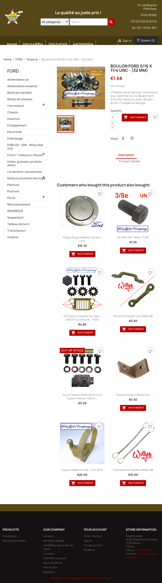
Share (123, 138)
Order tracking (92, 536)
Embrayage (15, 138)
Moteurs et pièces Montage (26, 178)
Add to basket (135, 117)
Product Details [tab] (129, 161)
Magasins (49, 572)
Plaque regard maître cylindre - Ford (82, 239)
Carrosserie (15, 106)
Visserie (12, 237)
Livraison (48, 536)
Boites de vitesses (19, 99)
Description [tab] (126, 155)
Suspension (15, 217)
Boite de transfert (19, 93)
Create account (93, 545)
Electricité (14, 132)
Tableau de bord (18, 224)
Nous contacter (52, 562)
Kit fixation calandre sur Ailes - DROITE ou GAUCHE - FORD (82, 317)
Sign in (88, 540)
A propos (48, 553)
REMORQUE (15, 211)
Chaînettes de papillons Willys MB (133, 470)
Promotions (10, 536)
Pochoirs (13, 191)
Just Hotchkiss (83, 44)
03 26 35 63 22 (143, 550)
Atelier (34, 52)
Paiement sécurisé (54, 558)
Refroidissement (18, 204)
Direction (13, 119)
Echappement (17, 125)
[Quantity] (114, 117)
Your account (95, 530)
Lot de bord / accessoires (24, 172)
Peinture (13, 185)
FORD (13, 71)
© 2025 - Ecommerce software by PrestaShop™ (81, 578)
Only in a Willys (33, 44)
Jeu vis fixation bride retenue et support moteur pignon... (82, 396)
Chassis (12, 112)
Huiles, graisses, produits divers (24, 163)
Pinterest (132, 138)
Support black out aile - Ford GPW (82, 470)
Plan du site (50, 567)
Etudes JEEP (15, 52)
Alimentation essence (22, 86)
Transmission (16, 231)
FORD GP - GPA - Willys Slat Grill (25, 146)
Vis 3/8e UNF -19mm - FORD (133, 237)
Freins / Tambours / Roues (25, 155)
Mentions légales (53, 540)
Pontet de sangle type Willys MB (133, 316)
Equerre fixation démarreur (133, 394)
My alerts (89, 550)
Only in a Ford (58, 44)
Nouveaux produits (14, 540)
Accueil (12, 44)
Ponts (11, 198)
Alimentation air (18, 80)
